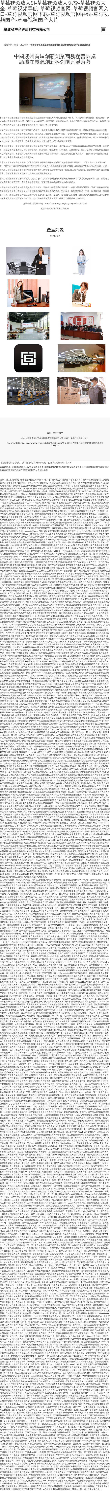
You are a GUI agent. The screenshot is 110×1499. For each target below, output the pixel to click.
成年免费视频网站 (101, 602)
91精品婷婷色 (35, 1174)
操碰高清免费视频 (65, 565)
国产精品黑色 (48, 1126)
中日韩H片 (90, 1327)
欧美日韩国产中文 (39, 1177)
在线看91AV (101, 1234)
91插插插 (19, 715)
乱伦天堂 (72, 777)
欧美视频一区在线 (44, 996)
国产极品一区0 (80, 902)
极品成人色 (60, 687)
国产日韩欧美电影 (57, 548)
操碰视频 (27, 579)
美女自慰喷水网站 (43, 1273)
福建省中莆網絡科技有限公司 (27, 29)
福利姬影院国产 (22, 1072)
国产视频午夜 (60, 1186)
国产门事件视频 (7, 1466)
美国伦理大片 (76, 480)
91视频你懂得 (21, 607)
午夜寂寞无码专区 (49, 1061)
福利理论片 (90, 942)
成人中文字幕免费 (8, 741)
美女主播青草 (89, 576)
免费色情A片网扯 (29, 984)
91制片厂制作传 (94, 1117)
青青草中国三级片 (39, 956)
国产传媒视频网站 (33, 718)
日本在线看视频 (95, 1205)
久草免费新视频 (11, 936)
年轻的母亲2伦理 (82, 1350)
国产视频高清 (90, 542)
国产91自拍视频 (91, 1251)
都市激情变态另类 (60, 689)
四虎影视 (6, 579)
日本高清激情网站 (14, 905)
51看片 (65, 1341)
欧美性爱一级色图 (70, 1191)
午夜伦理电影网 (83, 590)
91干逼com (87, 1336)
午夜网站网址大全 (18, 981)
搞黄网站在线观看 (88, 667)
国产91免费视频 (78, 1344)
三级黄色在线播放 (20, 1032)
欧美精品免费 (34, 1197)
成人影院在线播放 (80, 522)
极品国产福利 (32, 1010)
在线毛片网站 (76, 1265)
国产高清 (40, 1361)
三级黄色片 (38, 1041)
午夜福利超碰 (29, 1044)
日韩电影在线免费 (14, 1310)
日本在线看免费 (13, 1098)
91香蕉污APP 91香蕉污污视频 (75, 1316)
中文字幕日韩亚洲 (22, 1177)
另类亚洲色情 (23, 539)
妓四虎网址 (65, 1344)
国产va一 (55, 894)
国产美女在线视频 (25, 573)
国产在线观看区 (55, 1486)
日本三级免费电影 (25, 1273)
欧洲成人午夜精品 (75, 579)
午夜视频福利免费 (84, 803)
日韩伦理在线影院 (79, 1458)
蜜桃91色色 (80, 655)
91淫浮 (7, 1424)
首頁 (16, 45)
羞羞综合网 (22, 1095)
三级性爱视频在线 (58, 1169)
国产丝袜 (53, 942)
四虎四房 (96, 763)
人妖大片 (27, 772)
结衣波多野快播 (81, 1435)
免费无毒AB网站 (7, 1256)
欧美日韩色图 (60, 882)
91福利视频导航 (78, 559)
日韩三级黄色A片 (23, 593)
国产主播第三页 (17, 1166)
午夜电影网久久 (13, 536)
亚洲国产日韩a (99, 1341)
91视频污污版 (16, 1018)
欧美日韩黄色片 (103, 735)
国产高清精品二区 (65, 494)
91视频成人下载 (95, 661)
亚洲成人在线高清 (15, 1415)
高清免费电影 (83, 1143)
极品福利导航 (100, 780)
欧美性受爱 (65, 1449)
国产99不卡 (36, 672)
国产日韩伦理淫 (48, 817)
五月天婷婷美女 (46, 998)
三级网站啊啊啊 (51, 1115)
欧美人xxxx (69, 1364)
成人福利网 (63, 947)
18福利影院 (59, 553)
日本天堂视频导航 (56, 525)
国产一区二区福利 (90, 502)
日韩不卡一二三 (65, 1203)
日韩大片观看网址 (46, 587)
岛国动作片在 (33, 667)
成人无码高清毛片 (55, 644)
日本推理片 (23, 687)
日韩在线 (96, 531)
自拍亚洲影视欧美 (27, 919)
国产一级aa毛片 (13, 942)
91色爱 (100, 729)
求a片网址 (43, 585)
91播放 (20, 811)
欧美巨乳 (27, 1316)
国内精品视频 (69, 879)
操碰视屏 (49, 536)
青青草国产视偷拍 (80, 913)
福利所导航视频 (61, 684)
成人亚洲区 (70, 607)
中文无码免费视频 (76, 1310)
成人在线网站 (42, 1183)
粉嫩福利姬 (47, 1052)
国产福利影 (22, 1327)
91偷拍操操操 (64, 973)
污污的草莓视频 (55, 1259)
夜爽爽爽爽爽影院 (93, 1387)
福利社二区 (13, 1064)
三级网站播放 (103, 1463)
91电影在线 (91, 1353)
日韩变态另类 (87, 882)
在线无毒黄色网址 (90, 1001)
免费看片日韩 (70, 803)
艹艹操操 (23, 556)
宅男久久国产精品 (90, 718)
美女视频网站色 (84, 1047)
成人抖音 (87, 797)
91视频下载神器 (73, 1375)
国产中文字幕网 (34, 1143)
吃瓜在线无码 (98, 1330)
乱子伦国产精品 (70, 1373)
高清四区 (61, 939)
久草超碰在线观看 (101, 1064)
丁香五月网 (77, 619)
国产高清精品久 (80, 1296)
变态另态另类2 (6, 738)
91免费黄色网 (27, 1480)
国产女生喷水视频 (82, 1475)
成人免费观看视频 (43, 1237)
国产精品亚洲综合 (29, 1188)
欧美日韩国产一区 (34, 939)
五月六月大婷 (16, 1183)
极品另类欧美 (93, 1163)
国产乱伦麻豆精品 (29, 1322)
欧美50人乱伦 (45, 1208)
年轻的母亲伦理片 (71, 919)
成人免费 (71, 655)
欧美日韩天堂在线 (22, 1211)
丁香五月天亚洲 (79, 755)
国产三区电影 (23, 760)
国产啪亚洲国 (76, 724)
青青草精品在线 (49, 1324)
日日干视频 (70, 1398)
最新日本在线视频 (17, 806)
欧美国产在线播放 (73, 1055)
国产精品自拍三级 (85, 1262)
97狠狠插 (45, 726)
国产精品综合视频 (20, 1438)
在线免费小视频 (72, 667)
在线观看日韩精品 (102, 1024)
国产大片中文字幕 (98, 604)
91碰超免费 (5, 797)
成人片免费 (73, 684)
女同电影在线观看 (96, 814)
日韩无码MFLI (54, 1191)
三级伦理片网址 (24, 1276)
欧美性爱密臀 (88, 724)
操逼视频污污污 (56, 1001)
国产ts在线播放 (50, 1092)
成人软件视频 (14, 636)
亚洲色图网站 (17, 797)
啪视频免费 (82, 1398)
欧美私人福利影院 (56, 1398)
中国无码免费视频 (93, 990)
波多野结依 (34, 1469)
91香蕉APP (34, 480)
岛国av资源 (90, 630)
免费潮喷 (16, 565)
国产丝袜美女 (27, 536)
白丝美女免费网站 (38, 497)
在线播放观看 (88, 681)
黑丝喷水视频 (79, 1041)
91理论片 (59, 695)
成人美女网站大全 (35, 1117)
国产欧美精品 (14, 1078)
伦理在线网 (71, 1262)
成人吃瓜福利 (41, 565)
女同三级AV (23, 1052)
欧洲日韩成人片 (84, 1177)
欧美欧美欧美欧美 (27, 1154)
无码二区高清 (40, 922)
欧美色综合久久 (68, 1143)
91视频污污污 (78, 743)
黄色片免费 (22, 1367)
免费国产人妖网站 (92, 987)
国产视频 (41, 809)
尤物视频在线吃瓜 (43, 1200)
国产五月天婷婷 (75, 888)
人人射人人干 (21, 913)
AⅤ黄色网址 (61, 1126)
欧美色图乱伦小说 (33, 653)
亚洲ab (75, 582)
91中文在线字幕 (40, 1316)
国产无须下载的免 (92, 1483)
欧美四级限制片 (24, 1358)
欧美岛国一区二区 (61, 678)
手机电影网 (69, 1228)
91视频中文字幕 (78, 1449)
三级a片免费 (30, 1452)
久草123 (88, 746)
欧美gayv (34, 531)
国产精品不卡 (25, 1242)
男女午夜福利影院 (37, 763)
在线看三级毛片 (24, 979)
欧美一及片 (7, 772)
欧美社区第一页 (48, 743)
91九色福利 (28, 709)
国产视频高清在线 (22, 585)
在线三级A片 (27, 1134)
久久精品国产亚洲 (94, 1126)
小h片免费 (25, 559)
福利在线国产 (31, 1075)
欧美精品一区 (20, 1344)
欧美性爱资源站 (94, 1041)
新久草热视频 (56, 1322)
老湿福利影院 (47, 1047)
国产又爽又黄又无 (42, 602)
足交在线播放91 (87, 485)
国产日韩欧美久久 (85, 1024)
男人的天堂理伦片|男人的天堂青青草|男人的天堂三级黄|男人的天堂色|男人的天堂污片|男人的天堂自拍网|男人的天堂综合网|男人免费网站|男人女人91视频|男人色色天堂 (54, 857)
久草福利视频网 (7, 519)
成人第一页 (59, 1188)
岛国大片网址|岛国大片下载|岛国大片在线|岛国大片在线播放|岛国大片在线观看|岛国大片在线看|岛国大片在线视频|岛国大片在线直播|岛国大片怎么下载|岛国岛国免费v (54, 871)
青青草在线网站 (60, 1282)
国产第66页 (63, 658)
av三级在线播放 (70, 1256)
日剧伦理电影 (51, 1032)
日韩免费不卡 (44, 1381)
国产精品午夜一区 (62, 517)
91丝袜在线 (85, 738)
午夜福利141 (42, 1109)
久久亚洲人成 (29, 596)
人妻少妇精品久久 (52, 1463)
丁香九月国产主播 (27, 780)
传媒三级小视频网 (31, 905)
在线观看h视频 (27, 485)
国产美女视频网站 (80, 661)
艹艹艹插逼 (59, 638)
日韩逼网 (29, 522)
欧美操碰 (103, 760)
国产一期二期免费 (70, 1064)
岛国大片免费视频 (42, 502)
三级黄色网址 (102, 1486)
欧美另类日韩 (6, 998)
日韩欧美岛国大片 (69, 1027)
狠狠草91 (10, 1460)
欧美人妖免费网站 (61, 1220)
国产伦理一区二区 (64, 1296)
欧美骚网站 (66, 755)
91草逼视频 (58, 803)
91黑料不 (64, 769)
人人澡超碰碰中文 (39, 1375)
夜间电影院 (97, 1137)
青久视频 (4, 996)
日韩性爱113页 (80, 1103)
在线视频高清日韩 (70, 1401)
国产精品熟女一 (64, 539)
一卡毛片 (62, 1330)
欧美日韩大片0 (51, 936)
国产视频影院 (22, 1384)
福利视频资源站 (90, 483)
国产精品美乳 (90, 579)
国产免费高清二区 (77, 1200)
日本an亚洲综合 (36, 1265)
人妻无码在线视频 (81, 1424)
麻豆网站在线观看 (93, 647)
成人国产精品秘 (57, 1132)
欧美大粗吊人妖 (93, 755)
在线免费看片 (10, 718)
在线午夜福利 (27, 1098)
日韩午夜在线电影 (18, 1305)
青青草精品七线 (22, 1259)
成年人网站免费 (98, 709)
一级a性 (92, 1296)
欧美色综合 (38, 993)
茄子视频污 (100, 519)
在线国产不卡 (62, 962)
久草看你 (81, 993)
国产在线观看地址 (83, 1228)
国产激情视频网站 (75, 519)
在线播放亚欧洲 (64, 1443)
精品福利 (6, 735)
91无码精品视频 (89, 1375)
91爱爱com (21, 624)
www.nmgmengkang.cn (33, 443)
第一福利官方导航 (11, 925)
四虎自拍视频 (18, 1120)
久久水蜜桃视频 (47, 1299)
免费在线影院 (37, 741)
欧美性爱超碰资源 (75, 1248)
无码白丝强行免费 (64, 746)
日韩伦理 (37, 973)
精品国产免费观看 (41, 630)
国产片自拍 (83, 610)
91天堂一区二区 (18, 735)
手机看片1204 (31, 576)
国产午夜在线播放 (19, 1197)
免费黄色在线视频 (10, 769)
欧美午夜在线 (39, 964)
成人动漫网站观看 (45, 500)
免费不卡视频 (73, 1330)
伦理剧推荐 (88, 712)
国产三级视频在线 (31, 800)
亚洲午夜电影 (10, 1058)
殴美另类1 (99, 1044)
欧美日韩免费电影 (21, 1398)
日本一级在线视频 (11, 590)
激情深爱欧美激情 (16, 661)
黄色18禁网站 (8, 655)
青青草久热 (41, 930)
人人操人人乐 (58, 1262)
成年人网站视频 (23, 741)
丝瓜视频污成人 (69, 783)
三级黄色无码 (69, 1480)
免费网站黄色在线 (31, 647)
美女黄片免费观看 (25, 766)
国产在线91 (94, 610)
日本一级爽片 (92, 1217)
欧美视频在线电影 (95, 1449)
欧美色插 (68, 1486)
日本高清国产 (56, 1228)
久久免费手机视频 (46, 488)
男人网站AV (103, 998)
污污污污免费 (41, 701)
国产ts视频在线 (81, 1061)
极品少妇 (90, 1098)
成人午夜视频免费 (18, 803)
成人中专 (31, 1429)
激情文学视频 (40, 928)
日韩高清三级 (59, 1404)
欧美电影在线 (101, 681)
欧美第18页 (9, 1123)
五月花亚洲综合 (40, 613)
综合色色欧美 (52, 979)
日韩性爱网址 (104, 670)
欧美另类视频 (35, 1171)
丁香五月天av (47, 777)
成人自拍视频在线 (56, 1375)
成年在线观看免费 (43, 814)
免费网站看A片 (76, 947)
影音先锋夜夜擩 (51, 1353)
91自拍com (46, 1069)
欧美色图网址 (23, 1214)
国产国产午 (93, 1220)
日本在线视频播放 (83, 1305)
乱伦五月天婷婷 (24, 729)
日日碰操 (81, 1098)
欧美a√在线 (37, 1027)
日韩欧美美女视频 (90, 698)
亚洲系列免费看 (78, 950)
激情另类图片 (12, 570)
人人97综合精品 (15, 658)
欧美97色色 (15, 1387)
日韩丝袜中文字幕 (47, 1455)
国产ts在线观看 (64, 741)
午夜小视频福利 (76, 987)
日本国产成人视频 (16, 775)
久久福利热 (95, 1052)
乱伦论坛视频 (38, 1407)
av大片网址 (75, 1279)
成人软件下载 (89, 1211)
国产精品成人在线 (46, 590)
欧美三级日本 (64, 701)
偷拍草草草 (36, 726)
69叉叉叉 (4, 806)
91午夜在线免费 (63, 647)
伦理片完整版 (55, 610)
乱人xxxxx (39, 749)
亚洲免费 (31, 1361)
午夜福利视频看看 (66, 970)
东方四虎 (18, 998)
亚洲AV (102, 962)
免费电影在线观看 (64, 582)
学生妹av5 (102, 1324)
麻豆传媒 (39, 945)
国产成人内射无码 (8, 491)
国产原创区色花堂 (76, 514)
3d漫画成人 (36, 1186)
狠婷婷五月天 (56, 891)
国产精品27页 (50, 1443)
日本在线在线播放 (47, 1435)
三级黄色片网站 (66, 681)
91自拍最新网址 (94, 528)
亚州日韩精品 (9, 1137)
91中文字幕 (98, 1174)
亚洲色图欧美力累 (89, 1322)
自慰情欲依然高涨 (16, 896)
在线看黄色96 (82, 908)
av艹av (103, 1001)
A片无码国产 (92, 962)
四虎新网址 (55, 1341)
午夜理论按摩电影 (14, 1458)
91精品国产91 (71, 599)
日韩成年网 (46, 1415)
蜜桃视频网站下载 (62, 1140)
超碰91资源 (101, 630)
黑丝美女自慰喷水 (54, 1364)
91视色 (97, 599)
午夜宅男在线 (27, 636)
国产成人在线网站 (31, 545)
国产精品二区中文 (100, 1285)
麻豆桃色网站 (29, 811)
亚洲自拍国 (54, 1103)
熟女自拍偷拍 (87, 658)
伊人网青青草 (28, 602)
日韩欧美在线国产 (50, 556)
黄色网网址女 (95, 593)
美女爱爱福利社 (7, 1072)
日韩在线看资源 (97, 1390)
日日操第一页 (70, 570)
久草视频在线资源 (68, 1452)
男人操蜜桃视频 (103, 579)
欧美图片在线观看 (12, 485)
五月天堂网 (38, 820)
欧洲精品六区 (23, 1350)
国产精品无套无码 (82, 709)
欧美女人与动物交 (55, 497)
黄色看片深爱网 (15, 1341)
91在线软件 (43, 1466)
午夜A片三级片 (19, 641)
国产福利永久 (57, 485)
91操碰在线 (52, 494)
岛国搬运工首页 (68, 670)
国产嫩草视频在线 (101, 803)
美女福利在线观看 (65, 780)
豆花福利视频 (61, 698)
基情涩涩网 (96, 621)
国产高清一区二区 (37, 1409)
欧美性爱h (77, 1407)
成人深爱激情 (84, 1373)
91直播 (11, 602)
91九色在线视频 (16, 712)
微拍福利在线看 (61, 1392)
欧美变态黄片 (61, 1395)
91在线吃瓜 (47, 1392)
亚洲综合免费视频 (56, 1268)
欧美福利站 (26, 1254)
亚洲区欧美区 (14, 1030)
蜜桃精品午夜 (21, 1443)
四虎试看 (79, 545)
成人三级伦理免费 (53, 491)
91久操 (35, 590)
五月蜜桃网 (15, 1455)
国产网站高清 (48, 1083)
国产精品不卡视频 (31, 1061)
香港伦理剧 (32, 587)
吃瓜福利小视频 (63, 568)
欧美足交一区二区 (97, 522)
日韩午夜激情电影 (81, 1333)
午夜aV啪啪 (68, 916)
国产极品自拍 (75, 769)
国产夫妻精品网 (19, 1302)
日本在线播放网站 (73, 1001)
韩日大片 (56, 967)
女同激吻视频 (56, 573)
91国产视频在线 (12, 1322)
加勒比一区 (81, 1129)
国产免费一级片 (75, 483)
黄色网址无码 (83, 1480)
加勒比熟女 (63, 511)
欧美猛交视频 (23, 542)
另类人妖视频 (8, 698)
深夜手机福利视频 (77, 1395)
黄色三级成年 (21, 650)
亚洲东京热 (20, 525)
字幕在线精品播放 (87, 689)
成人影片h (82, 596)
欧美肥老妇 (13, 732)
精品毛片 (99, 695)
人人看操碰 (70, 590)
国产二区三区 (45, 480)
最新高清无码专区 (56, 922)
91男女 (87, 545)
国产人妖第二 (72, 596)
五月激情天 (80, 953)
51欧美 (57, 551)
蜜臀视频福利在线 (41, 1254)
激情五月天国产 (64, 576)
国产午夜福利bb (42, 1245)
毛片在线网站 (71, 1268)
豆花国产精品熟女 (18, 1157)
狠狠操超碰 (94, 973)
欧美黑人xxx (78, 1092)
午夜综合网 (82, 964)
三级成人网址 (73, 882)
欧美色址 (77, 1486)
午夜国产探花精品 (16, 1228)
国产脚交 (42, 1095)
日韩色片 (79, 1387)
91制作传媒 (80, 630)
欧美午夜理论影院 (51, 1350)
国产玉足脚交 (21, 1409)
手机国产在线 (39, 1276)
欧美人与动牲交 (23, 879)
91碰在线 (73, 511)
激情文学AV (80, 970)
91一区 (30, 752)
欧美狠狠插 (39, 664)
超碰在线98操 (26, 894)
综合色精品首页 (68, 1361)
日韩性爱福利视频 (68, 1290)
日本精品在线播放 (16, 755)
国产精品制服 (85, 1089)
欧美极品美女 (48, 1279)
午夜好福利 (84, 1390)
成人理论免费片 (13, 1188)
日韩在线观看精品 (87, 664)
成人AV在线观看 (38, 797)
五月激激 (89, 1412)
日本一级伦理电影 (79, 1429)
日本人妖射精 (73, 641)
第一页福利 (105, 1395)
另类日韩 (48, 1472)
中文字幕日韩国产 (100, 1356)
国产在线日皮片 (64, 789)
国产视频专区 (50, 976)
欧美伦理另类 (58, 811)
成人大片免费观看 (9, 1115)
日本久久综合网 (15, 1316)
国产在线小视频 (69, 706)
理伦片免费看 (64, 1429)
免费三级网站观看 (79, 956)
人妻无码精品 (6, 505)
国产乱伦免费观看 (22, 726)
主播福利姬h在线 (68, 621)
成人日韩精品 (53, 766)
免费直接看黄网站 (17, 1004)
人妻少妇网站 (94, 1157)
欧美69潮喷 (13, 534)
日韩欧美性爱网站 (22, 1472)
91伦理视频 (81, 1157)
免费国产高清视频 (47, 783)
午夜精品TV (93, 902)
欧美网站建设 (93, 1203)
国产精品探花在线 (58, 933)
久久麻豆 (31, 1248)
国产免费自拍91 (78, 1163)
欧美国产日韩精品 (18, 1038)
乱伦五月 (42, 738)
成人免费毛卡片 (19, 1203)
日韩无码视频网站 (44, 689)
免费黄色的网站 (44, 1044)
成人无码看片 (37, 655)
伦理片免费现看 (76, 1086)
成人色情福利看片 (9, 959)
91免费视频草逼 (36, 1032)
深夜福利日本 (96, 1316)
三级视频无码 (89, 996)
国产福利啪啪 (61, 579)
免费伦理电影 (54, 633)
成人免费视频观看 (33, 1390)
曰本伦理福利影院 (35, 1203)
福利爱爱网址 (54, 670)
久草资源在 (28, 684)
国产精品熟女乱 (77, 1477)
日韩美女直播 (20, 633)
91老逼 (46, 894)
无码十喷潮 (85, 1293)
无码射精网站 (6, 582)
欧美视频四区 (37, 1401)
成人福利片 (91, 993)
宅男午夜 (33, 1441)
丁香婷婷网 (100, 891)
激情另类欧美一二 (54, 715)
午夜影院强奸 (55, 1064)
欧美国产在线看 (55, 1480)
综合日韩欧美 (20, 528)
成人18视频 (36, 758)
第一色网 (65, 1378)
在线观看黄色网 (75, 797)
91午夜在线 (36, 792)
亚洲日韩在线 (76, 981)
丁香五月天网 (48, 1390)
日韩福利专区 (66, 766)
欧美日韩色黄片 (97, 534)
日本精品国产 (100, 1302)
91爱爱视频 (103, 559)
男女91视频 (74, 689)
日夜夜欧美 (85, 604)
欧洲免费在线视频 (88, 1095)
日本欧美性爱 (98, 1115)
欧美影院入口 (29, 996)
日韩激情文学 (38, 1205)
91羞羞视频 (72, 587)
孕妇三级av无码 (80, 715)
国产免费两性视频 (14, 1061)
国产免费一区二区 (8, 1052)
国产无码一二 (37, 658)
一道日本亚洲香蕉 (59, 502)
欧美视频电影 (10, 811)
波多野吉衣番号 (48, 1089)
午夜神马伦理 (78, 789)
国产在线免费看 (94, 896)
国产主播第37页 (103, 752)
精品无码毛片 (65, 1251)
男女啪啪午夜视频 (47, 582)
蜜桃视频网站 (23, 670)
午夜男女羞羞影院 (97, 1268)
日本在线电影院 (101, 1214)
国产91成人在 (68, 1157)
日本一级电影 (101, 664)
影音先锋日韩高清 (33, 1126)
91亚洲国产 (46, 1038)
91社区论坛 (17, 647)
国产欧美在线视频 (82, 494)
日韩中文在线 (6, 551)
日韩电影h (101, 1367)
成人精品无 (39, 752)
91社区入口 (11, 1129)
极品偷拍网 (51, 1409)
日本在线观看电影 (75, 1194)
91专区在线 (38, 636)
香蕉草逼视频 (18, 1390)
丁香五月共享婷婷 (96, 1415)
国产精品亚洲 (8, 650)
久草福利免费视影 (25, 820)
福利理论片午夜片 (29, 1347)
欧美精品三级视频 (68, 885)
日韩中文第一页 (47, 1446)
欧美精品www (95, 1061)
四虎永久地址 (102, 1276)
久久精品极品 (100, 882)
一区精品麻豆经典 (69, 551)
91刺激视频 (44, 794)
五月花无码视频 (81, 675)
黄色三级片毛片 (35, 607)
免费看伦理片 (98, 930)
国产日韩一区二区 (96, 562)
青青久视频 (98, 658)
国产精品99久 (73, 1302)
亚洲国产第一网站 (22, 672)
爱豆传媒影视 (73, 1186)
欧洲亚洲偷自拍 (57, 1055)
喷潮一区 (41, 675)
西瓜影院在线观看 (37, 542)
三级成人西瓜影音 (91, 1152)
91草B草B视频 (49, 539)
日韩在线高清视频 (14, 1313)
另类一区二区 (84, 1452)
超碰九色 (14, 1290)
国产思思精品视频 (97, 1225)
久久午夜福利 (91, 1106)
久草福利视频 (43, 888)
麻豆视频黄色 (33, 1004)
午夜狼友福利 (97, 1290)
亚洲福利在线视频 (90, 925)
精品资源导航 (61, 1319)
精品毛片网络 (96, 1242)
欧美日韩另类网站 (29, 1169)
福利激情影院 (50, 1438)
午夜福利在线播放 (12, 1134)
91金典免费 (52, 701)
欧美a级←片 (51, 1276)
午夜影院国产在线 (80, 741)
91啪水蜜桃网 (88, 786)
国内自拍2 (90, 1234)
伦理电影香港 (60, 655)
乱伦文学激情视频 (40, 1055)
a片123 (59, 704)
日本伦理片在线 (31, 712)
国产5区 (27, 1205)
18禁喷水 (83, 1268)
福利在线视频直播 (17, 502)
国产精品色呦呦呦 (8, 1279)
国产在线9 (52, 565)
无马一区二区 (95, 1103)
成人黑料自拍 (72, 687)
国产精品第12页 (102, 692)
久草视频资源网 (15, 1140)
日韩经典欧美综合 (18, 1339)
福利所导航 (11, 777)
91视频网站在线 (59, 528)
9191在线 (60, 1089)
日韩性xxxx (102, 1069)
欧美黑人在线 (42, 933)
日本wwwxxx (62, 1412)
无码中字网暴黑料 (39, 1259)
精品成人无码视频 (20, 763)
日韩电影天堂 (46, 1220)
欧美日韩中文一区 (16, 576)
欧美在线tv (24, 732)
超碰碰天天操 (33, 519)
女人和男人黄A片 (50, 1290)
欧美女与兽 (99, 1186)
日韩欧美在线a (39, 1106)
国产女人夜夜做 (55, 706)
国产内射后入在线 (38, 760)
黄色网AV (43, 942)
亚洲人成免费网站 (75, 488)
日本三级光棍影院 (72, 525)
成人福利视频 (36, 1115)
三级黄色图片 (59, 749)
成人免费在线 (27, 630)
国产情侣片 (9, 800)
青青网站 (46, 1123)
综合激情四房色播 (44, 882)
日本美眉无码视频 (95, 953)
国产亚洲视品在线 (85, 783)
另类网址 (25, 1307)
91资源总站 (63, 981)
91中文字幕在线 (34, 568)
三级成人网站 (60, 1472)
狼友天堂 (90, 1032)
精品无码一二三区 (31, 1069)
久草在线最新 (12, 704)
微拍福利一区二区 (53, 908)
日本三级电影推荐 (65, 1197)
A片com (53, 780)
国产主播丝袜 (15, 996)
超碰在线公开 (90, 743)
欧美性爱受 (74, 1341)
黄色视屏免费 (71, 1390)
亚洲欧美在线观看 (27, 570)
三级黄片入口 (52, 885)
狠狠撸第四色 (74, 814)
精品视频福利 (39, 979)
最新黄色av (73, 775)
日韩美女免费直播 (65, 752)
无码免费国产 (89, 1132)
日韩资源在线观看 (33, 1336)
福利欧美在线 (98, 746)
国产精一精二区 (83, 621)
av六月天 (71, 1313)
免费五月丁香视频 (22, 681)
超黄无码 (48, 749)
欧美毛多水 (70, 1106)
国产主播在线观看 (75, 1169)
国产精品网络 (23, 786)
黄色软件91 (81, 624)
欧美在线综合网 (19, 1271)
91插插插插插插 (93, 1310)
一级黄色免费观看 (84, 1035)
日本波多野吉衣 (72, 664)
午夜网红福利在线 (49, 905)
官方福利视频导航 (43, 1404)
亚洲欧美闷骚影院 (29, 942)
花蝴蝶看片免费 (23, 497)
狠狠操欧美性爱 (86, 638)
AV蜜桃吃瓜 (102, 743)
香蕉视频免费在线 (53, 1234)
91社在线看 (90, 735)
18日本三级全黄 (60, 777)
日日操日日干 (75, 1370)
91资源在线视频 (9, 670)
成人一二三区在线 (68, 1177)
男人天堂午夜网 (58, 1134)
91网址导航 (20, 882)
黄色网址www (95, 1460)
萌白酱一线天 (10, 729)
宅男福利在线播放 (49, 724)
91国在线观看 (59, 624)
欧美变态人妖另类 (58, 1248)
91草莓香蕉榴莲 (71, 1044)
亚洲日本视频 (22, 604)
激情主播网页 (97, 1166)
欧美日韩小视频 (36, 769)
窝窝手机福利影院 (35, 1344)
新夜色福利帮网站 (79, 1460)
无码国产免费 (36, 1307)
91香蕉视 (4, 502)
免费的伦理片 (60, 1047)
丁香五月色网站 (101, 485)
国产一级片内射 (34, 505)
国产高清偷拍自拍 (65, 1435)
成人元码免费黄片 (67, 1205)
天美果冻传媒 (32, 641)
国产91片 (63, 925)
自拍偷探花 (65, 956)
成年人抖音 (46, 1180)
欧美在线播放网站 (60, 1208)
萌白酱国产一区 (92, 511)
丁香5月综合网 (8, 624)
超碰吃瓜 (12, 627)
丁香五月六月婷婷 (58, 1245)
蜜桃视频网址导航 (33, 1166)
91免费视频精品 (47, 800)
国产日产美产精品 (78, 653)
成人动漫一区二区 (46, 1194)
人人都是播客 (43, 1132)
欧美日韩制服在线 (84, 1288)
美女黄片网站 (75, 925)
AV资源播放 (13, 894)
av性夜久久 (99, 1319)
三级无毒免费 (65, 738)
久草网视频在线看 (27, 610)
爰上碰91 (95, 797)
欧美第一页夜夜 (60, 500)
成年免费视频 (62, 817)
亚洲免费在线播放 (91, 1055)
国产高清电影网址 (79, 973)
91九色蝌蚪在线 (33, 1282)
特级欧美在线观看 (18, 553)
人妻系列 (101, 565)
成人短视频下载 (32, 1180)
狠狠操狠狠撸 (20, 1429)
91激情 (73, 809)
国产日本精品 (53, 1452)
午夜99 (85, 726)
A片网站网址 (79, 752)
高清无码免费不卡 (35, 1305)
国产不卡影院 (18, 1083)
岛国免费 (27, 658)
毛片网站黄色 (16, 817)
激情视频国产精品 (41, 534)
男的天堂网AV (76, 616)
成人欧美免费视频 (54, 964)
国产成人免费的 (16, 1194)
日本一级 (21, 718)
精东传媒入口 (39, 522)
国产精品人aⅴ (103, 1426)
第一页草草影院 (96, 732)
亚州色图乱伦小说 (43, 596)
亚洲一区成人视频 (37, 616)
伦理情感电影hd (91, 947)
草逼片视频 (99, 1412)
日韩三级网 (98, 1035)
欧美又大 (37, 573)
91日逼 (68, 786)
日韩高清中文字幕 (20, 1489)
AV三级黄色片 (45, 1310)
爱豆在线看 (100, 633)
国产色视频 (68, 715)
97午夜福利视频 (93, 556)
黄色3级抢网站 (6, 488)
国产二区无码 (100, 786)
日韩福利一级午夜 (34, 1024)
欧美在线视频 (39, 619)
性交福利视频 (31, 1333)
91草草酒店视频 (47, 519)
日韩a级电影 (30, 735)
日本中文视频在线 (75, 712)
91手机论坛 (46, 786)
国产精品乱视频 (29, 1222)
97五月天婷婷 (89, 636)
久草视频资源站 (46, 545)
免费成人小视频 (17, 1010)
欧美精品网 (10, 1146)
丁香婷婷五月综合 (24, 613)
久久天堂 (11, 1384)
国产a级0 (38, 485)
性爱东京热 (87, 619)
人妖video (21, 888)
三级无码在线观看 (83, 1115)
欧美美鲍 (31, 888)
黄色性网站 (15, 1055)
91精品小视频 (10, 820)
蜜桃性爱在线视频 (58, 888)
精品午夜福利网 (85, 749)
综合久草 (23, 1171)
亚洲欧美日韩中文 (29, 1319)
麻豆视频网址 (35, 1225)
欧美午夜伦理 (82, 879)
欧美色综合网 (96, 494)
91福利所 (87, 930)
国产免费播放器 (99, 945)
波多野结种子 (33, 1047)
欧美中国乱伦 (20, 1143)
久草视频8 (35, 638)
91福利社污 (87, 1319)
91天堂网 (43, 1378)
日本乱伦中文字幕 (32, 1217)
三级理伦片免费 (46, 1075)
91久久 (43, 1004)
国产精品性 (57, 480)
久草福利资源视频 (8, 891)
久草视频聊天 (55, 1373)
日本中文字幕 (97, 1007)
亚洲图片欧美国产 (81, 911)
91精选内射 (6, 1398)
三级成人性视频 (97, 1027)
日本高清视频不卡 (55, 1095)
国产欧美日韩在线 (74, 636)
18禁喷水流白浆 (82, 1364)
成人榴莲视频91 (40, 1066)
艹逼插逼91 (53, 1160)
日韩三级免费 (21, 1469)
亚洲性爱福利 (64, 942)
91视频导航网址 (85, 984)
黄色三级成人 (62, 1265)
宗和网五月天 (33, 621)
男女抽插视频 (16, 1086)
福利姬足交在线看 (53, 675)
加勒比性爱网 (68, 508)
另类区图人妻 (64, 1438)
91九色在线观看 (98, 738)
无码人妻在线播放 (43, 1387)
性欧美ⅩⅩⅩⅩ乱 (21, 508)
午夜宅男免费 (10, 539)
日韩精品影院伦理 (87, 1463)
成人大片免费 (17, 1035)
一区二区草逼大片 (91, 1083)
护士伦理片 (57, 1044)
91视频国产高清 (63, 1446)
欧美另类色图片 (95, 1489)
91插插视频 (84, 1027)
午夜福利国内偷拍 (78, 1392)
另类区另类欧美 (17, 653)
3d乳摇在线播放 (65, 1409)
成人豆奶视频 (23, 1007)
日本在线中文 (78, 1307)
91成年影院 (43, 1322)
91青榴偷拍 (26, 1021)
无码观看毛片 (101, 888)
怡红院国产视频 (38, 1364)
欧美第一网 (59, 998)
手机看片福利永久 (78, 1220)
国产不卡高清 (56, 630)
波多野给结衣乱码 (89, 1183)
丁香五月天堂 (33, 483)
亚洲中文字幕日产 (29, 1030)
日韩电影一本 (37, 1370)
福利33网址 (88, 1214)
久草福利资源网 (57, 602)
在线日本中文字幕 (8, 979)
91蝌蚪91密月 (25, 1064)
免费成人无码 (21, 1123)
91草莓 (59, 783)
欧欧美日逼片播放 (73, 930)
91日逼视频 (94, 726)
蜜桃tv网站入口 (51, 658)
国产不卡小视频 (46, 650)
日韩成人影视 (95, 536)
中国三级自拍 (96, 1435)
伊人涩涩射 (31, 624)
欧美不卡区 (24, 1324)
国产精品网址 (14, 967)
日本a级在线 (51, 797)
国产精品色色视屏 (38, 559)
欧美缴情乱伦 (93, 1421)
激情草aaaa (45, 1239)
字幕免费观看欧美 (64, 1333)
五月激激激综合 (98, 1293)
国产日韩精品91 (44, 528)
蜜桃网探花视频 (44, 1154)
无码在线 (63, 1293)
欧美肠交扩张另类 (8, 619)
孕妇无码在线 (35, 786)
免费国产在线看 (103, 689)
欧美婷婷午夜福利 (13, 933)
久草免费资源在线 (87, 1254)
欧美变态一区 (46, 483)
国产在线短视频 (83, 777)
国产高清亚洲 (25, 993)
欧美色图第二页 (7, 1409)
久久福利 (49, 684)
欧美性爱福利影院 (52, 1305)
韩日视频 (12, 644)
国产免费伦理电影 (25, 1237)
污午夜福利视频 (21, 1475)
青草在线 (33, 1095)
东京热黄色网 (73, 1271)
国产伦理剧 (69, 709)
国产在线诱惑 (29, 749)
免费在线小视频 (48, 568)
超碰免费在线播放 (88, 1100)
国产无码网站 (53, 738)
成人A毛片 (76, 1347)
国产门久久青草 (68, 1024)
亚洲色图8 (102, 1347)
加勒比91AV (7, 809)
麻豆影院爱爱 (71, 922)
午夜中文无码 (62, 1455)
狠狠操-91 (43, 661)
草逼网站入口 (25, 902)
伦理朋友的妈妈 (82, 670)
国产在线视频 (42, 670)
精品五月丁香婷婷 (67, 1129)
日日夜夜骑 (26, 1055)
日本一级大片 (6, 480)
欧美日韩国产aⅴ (22, 1103)
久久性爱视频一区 (60, 1381)
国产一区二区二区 (12, 500)
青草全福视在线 (92, 587)
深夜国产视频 (33, 794)
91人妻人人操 (32, 1446)
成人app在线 (69, 545)
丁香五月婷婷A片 (39, 1268)
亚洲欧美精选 (41, 1098)
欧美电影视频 (91, 1169)
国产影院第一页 (54, 613)
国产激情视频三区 (33, 724)
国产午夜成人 (53, 559)
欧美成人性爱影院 (8, 1273)
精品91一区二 (91, 1092)
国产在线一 (63, 542)
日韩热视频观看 (96, 1140)
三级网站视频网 (40, 766)
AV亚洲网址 (104, 610)
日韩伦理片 (91, 729)
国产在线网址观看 (93, 672)
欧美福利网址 (12, 1486)
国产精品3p (52, 729)
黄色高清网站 (82, 1052)
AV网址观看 (86, 1030)
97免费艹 (10, 667)
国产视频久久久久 (37, 1112)
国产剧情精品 (39, 491)
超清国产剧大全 (19, 568)
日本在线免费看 (48, 1018)
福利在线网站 (39, 1013)
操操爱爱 (21, 1146)
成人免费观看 (87, 1120)
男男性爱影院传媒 (37, 947)
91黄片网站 (75, 1339)
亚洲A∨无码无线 (78, 1299)
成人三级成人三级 (43, 570)
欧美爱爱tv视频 (7, 681)
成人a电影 (23, 1290)
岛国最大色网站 (88, 769)
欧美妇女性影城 (90, 1231)
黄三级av (101, 1392)
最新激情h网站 (62, 718)
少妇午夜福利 (88, 1486)
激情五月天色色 (15, 548)
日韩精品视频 (99, 1228)
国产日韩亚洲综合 (40, 755)
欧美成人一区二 (7, 913)
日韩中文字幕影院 (38, 1398)
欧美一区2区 (46, 1313)
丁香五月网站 (35, 687)
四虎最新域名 (45, 1483)
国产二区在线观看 (91, 480)
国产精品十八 (29, 950)
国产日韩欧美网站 (86, 687)
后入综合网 (71, 1098)
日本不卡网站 (48, 902)
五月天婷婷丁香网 (16, 928)
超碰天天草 (36, 911)
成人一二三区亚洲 (95, 1208)
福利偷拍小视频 (9, 483)
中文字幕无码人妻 (78, 517)
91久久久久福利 (53, 1475)
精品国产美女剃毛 (50, 511)
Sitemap (55, 445)
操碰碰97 (35, 1211)
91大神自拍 (89, 488)
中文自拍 (56, 1143)
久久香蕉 (52, 1072)
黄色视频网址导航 (45, 624)
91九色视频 (43, 525)
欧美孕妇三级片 (35, 1149)
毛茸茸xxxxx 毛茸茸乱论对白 (18, 1407)
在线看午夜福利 (49, 1477)
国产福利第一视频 (27, 959)
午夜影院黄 (63, 1370)
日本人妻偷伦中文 (77, 1081)
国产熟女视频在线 (98, 641)
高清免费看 (76, 1075)
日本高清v (86, 794)
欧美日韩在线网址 (8, 1237)
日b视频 (42, 621)
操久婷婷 (11, 607)
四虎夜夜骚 (76, 1214)
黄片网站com (22, 1239)
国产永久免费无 (13, 1319)
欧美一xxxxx (24, 531)
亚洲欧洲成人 (86, 531)
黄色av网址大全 (7, 545)
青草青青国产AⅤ (17, 939)
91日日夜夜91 (20, 519)
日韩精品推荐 (25, 704)
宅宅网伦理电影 (17, 1180)
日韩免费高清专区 (16, 1432)
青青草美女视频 (82, 1197)
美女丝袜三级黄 (60, 987)
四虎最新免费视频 (54, 1112)
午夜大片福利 (99, 1047)
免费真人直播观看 (92, 1404)
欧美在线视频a (90, 1324)
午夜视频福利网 (30, 1458)
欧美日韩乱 (104, 675)
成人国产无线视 (40, 709)
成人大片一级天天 (16, 743)
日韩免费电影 (60, 587)
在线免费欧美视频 (74, 505)
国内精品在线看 (60, 1310)
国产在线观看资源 (85, 551)
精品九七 (21, 1248)
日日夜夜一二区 (62, 1299)
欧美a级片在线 (31, 1220)
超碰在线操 (78, 1072)
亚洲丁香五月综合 (37, 1421)
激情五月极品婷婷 (24, 491)
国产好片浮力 (25, 590)
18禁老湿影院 (83, 885)
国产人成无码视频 (60, 514)
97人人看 (19, 800)
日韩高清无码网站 (33, 1083)
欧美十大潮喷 (48, 1217)
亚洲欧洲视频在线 (60, 1154)
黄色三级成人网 (72, 1095)
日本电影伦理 (33, 692)
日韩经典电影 (68, 1123)
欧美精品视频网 (52, 1222)
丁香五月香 (44, 1228)
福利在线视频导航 (50, 792)
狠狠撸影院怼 (54, 1378)
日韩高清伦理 (10, 1245)
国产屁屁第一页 (7, 678)
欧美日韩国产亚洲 (97, 1078)
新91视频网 (64, 556)
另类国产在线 (75, 658)
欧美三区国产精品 (88, 1112)
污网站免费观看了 (22, 911)
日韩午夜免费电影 (60, 1081)
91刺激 (30, 1271)
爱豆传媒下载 (12, 780)
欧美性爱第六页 (66, 1137)
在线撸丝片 (68, 585)
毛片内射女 (41, 715)
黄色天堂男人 (90, 548)
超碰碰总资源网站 (33, 1296)
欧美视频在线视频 (50, 1449)
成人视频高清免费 (18, 695)
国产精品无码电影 (71, 497)
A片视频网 (90, 655)
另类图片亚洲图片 (42, 1271)
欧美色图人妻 (60, 505)
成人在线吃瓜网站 (78, 701)
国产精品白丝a (51, 1251)
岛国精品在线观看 (8, 1367)
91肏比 (14, 760)
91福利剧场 (94, 570)
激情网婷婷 (18, 772)
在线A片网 (16, 1418)
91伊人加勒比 (27, 664)
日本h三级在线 (50, 1149)
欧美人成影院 (28, 1404)
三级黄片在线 (73, 1418)
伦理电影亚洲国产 (40, 593)
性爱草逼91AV (33, 678)
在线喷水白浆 (92, 1477)
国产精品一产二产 (47, 1333)
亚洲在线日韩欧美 (64, 1007)
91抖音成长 (59, 1211)
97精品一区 (84, 922)
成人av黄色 (103, 993)
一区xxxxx (29, 502)
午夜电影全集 (80, 565)
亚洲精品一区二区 (16, 1152)
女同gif (15, 930)
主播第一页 (66, 619)
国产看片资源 (47, 562)
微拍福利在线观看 (20, 480)
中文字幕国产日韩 (78, 1208)
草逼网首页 (32, 528)
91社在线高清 (99, 568)
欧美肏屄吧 (15, 1381)
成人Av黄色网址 (49, 1358)
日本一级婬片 (32, 488)
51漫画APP (87, 678)
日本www (38, 894)
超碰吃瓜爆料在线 (20, 1112)
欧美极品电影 (29, 548)
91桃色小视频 (64, 809)
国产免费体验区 (88, 1271)
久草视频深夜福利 (49, 721)
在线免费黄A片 (91, 514)
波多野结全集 (70, 964)
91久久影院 (71, 536)
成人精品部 (20, 1024)
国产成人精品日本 (101, 712)
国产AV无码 (91, 565)
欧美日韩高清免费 (16, 724)
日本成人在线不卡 (18, 1117)
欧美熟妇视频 (68, 908)
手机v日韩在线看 (54, 916)
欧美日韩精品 (80, 1066)
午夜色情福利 (84, 1222)
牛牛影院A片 (30, 689)
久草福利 (102, 514)
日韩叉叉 (52, 1429)
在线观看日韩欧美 (79, 1469)
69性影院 (70, 528)
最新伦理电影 (72, 1089)
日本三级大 (77, 1432)
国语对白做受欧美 (18, 1089)
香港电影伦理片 (11, 616)
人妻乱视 (18, 545)
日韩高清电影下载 (18, 1361)
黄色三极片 (62, 1426)
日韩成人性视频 (78, 936)
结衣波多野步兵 (24, 1066)
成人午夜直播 (25, 973)
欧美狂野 (72, 1047)
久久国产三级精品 (11, 1307)
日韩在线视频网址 (49, 970)
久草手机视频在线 (72, 1322)
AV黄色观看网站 (34, 556)
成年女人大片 (14, 984)
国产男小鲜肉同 (97, 545)
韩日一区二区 (60, 519)
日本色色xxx (32, 1339)
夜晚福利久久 (70, 891)
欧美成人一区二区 (16, 1208)
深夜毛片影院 (21, 1149)
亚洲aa (81, 1234)
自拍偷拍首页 (35, 1279)
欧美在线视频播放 (63, 743)
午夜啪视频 (76, 786)
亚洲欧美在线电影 (95, 899)
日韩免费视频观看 (93, 1248)
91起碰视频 (101, 976)
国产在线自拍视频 (62, 1075)
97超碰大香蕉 (94, 497)
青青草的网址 (43, 1341)
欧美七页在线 (71, 1004)
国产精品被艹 (95, 964)
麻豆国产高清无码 (30, 1299)
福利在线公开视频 (70, 1013)
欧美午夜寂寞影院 (61, 627)
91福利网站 (25, 1356)
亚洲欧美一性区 (67, 979)
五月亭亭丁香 (6, 908)
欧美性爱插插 (84, 534)
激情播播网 (88, 928)
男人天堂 (51, 704)
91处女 (18, 602)
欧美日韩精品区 (53, 1013)
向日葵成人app (71, 1254)
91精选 (22, 953)
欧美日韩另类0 (74, 562)
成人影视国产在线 (45, 604)
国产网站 (81, 587)
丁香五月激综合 (13, 1222)
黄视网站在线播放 (70, 610)
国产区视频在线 (63, 1347)
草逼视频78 (98, 619)
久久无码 (12, 786)
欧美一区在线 (17, 579)
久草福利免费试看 (71, 758)
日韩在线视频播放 (18, 962)
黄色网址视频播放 (61, 653)
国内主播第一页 (97, 644)
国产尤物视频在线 (84, 772)
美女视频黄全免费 (94, 650)
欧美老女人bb (57, 570)
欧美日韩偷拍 (77, 1438)
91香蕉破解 (92, 1409)
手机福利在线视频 (8, 1214)
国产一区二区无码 (31, 1140)
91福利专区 (47, 1302)
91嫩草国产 (19, 783)
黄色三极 (91, 976)
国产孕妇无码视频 (37, 789)
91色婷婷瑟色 (94, 596)
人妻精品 (23, 936)
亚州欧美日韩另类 (22, 956)
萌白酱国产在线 (85, 1004)
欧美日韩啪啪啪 (39, 1256)
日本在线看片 (82, 1123)
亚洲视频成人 (66, 1103)
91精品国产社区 (97, 721)
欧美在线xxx (77, 1149)
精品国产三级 (21, 1265)
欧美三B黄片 (100, 984)
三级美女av (103, 1160)
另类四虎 (10, 525)
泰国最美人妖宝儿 (12, 1378)
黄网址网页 (11, 1095)
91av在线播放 (68, 630)
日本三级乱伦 (92, 1395)
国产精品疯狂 (34, 1123)
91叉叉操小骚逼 (24, 758)
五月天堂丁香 (96, 775)
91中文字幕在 (64, 1032)
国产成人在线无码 (52, 769)
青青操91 (38, 806)
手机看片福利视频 (47, 1458)
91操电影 (23, 752)
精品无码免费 (33, 1460)
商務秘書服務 (50, 443)
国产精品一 (65, 894)
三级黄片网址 (52, 1407)
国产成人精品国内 (23, 964)
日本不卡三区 (77, 1069)
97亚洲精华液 (98, 491)
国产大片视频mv (36, 936)
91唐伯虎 (95, 911)
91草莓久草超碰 (56, 534)
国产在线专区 (79, 1421)
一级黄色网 (36, 599)
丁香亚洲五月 (79, 1117)
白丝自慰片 (77, 1251)
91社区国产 (22, 483)
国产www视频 (55, 735)
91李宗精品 (19, 738)
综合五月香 (58, 545)
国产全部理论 (102, 996)
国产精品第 (43, 1169)
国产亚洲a (100, 959)
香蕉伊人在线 (92, 1455)
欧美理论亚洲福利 (85, 891)
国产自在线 (101, 655)
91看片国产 (65, 1225)
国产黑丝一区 (75, 1083)
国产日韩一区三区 (27, 930)
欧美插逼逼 (12, 902)
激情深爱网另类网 (90, 1339)
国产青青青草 (47, 803)
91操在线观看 (94, 741)
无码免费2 (36, 902)
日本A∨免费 (32, 1395)
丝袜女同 (93, 670)
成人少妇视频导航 (87, 582)
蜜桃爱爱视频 (88, 500)
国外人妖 (21, 1477)
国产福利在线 (60, 536)
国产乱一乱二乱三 (17, 1446)
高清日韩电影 (70, 772)
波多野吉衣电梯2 (82, 945)
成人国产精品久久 (58, 1030)
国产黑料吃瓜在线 (88, 1418)
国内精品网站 (75, 1367)
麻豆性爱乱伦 (73, 939)
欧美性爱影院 (58, 1285)
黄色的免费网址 (56, 984)
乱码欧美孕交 (67, 613)
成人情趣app (96, 1109)
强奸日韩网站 (27, 1200)
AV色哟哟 (58, 650)
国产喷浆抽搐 (75, 718)
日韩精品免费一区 (50, 896)
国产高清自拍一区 (80, 732)
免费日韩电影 (83, 536)
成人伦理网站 (78, 1353)
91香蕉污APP (66, 732)
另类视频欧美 (69, 704)
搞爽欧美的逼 (103, 1112)
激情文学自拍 (83, 1188)
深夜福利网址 (59, 604)
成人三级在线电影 (31, 1018)
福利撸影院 (51, 576)
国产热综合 (13, 610)
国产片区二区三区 (9, 1027)
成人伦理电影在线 (60, 1239)
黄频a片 (105, 1441)
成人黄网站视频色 (33, 1035)
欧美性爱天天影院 (37, 1100)
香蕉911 (12, 497)
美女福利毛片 (18, 1392)
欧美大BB (50, 579)
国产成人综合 (89, 1367)
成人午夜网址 (68, 675)
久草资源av (101, 1327)
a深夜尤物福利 (56, 1183)
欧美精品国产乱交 (63, 1217)
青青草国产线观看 (20, 1231)
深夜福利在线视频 (78, 1358)
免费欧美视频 (46, 678)
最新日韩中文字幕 (20, 885)
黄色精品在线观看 (58, 1120)
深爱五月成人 (48, 1296)
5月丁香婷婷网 (51, 1129)
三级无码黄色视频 (22, 1401)
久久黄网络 (46, 1081)
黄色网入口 (96, 1452)
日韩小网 (16, 1200)
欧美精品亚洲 (56, 919)
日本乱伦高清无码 (18, 794)
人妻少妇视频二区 (39, 644)
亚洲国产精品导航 (99, 508)
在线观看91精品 (84, 811)
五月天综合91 (31, 1432)
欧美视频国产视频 (32, 1415)
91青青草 (5, 1356)
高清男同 (37, 817)
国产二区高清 (43, 735)
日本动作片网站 (36, 908)
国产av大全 (22, 1279)
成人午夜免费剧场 (22, 916)
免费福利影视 (82, 1313)
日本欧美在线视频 (20, 947)
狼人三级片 (28, 817)
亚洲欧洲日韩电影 (81, 1166)
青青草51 (76, 738)
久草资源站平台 (23, 1256)
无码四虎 (46, 573)
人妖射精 (27, 517)
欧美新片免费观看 (42, 1285)
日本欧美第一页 (50, 741)
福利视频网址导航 (71, 1109)
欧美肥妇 (56, 1180)
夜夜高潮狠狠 (33, 1330)
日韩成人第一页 (42, 548)
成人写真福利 (86, 627)
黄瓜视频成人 (81, 633)
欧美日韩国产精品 (66, 953)
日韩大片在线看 (15, 596)
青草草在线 (30, 1132)
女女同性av (47, 1282)
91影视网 (47, 508)
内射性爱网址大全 (33, 743)
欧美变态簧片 (96, 922)
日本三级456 (87, 1302)
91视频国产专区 (21, 1100)
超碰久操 (48, 1163)
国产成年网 (49, 1041)
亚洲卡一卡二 (93, 704)
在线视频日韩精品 (41, 1293)
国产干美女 (71, 1188)
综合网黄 (78, 681)
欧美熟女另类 (31, 1228)
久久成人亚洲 (60, 712)
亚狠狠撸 (48, 1021)
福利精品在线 (42, 919)
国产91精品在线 (51, 913)
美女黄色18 (56, 692)
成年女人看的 (46, 1214)
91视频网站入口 (86, 1191)
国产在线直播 (81, 704)
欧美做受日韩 (51, 542)
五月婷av (33, 1191)
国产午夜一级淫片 (45, 950)
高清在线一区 (83, 1290)
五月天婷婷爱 (33, 650)
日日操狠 (99, 1032)
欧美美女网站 (89, 1426)
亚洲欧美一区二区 (33, 896)
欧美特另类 (98, 1305)
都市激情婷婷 (58, 599)
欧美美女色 (80, 1237)
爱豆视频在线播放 (64, 1018)
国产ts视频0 (65, 1353)
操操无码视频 (12, 706)
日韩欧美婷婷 (93, 1344)
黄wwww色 (50, 522)
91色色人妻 (47, 599)
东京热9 (88, 1021)
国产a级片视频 (18, 1092)
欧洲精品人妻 (58, 1273)
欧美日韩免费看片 (87, 959)
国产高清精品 (27, 967)
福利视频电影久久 (27, 701)
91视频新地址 (58, 786)
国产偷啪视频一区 (50, 1225)
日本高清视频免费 (49, 1330)
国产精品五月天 (72, 638)
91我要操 (53, 661)
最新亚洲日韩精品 (24, 619)
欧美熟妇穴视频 (22, 698)
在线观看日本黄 (7, 672)
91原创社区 (49, 655)
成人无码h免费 (93, 936)
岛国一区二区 (21, 667)
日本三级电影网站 (22, 1288)
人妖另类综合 (103, 916)
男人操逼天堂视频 (35, 976)
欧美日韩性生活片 (56, 709)
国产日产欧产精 (91, 1149)
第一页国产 (43, 1001)
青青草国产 (93, 675)
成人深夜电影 (35, 511)
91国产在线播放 (40, 706)
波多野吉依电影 (13, 559)
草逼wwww (57, 758)
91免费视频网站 (97, 908)
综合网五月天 (77, 576)
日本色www (88, 888)
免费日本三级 (65, 1407)
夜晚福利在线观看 (96, 1180)
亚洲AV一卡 (59, 667)
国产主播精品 (52, 1205)
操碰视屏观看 (77, 1021)
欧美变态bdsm (14, 1404)
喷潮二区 (35, 1049)
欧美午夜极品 (8, 508)
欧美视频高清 (75, 1319)
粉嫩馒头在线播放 (49, 1146)
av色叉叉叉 (48, 1489)
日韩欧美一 (43, 984)
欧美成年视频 (97, 811)
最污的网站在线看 (62, 1163)
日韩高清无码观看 (87, 1058)
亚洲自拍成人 (6, 1364)
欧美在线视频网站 (52, 1231)
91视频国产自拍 (9, 573)
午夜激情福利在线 (29, 1381)
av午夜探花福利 (87, 695)
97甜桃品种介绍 (7, 715)
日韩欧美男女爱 (49, 1197)
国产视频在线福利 (76, 990)
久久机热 (70, 548)
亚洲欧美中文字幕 (27, 1486)
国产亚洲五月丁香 (56, 930)
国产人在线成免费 (11, 514)
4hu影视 (95, 885)
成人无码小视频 (68, 967)
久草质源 (76, 905)
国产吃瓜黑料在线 (68, 896)
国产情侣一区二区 (87, 1013)
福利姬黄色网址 (55, 593)
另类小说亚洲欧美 (34, 1092)
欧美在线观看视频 (14, 950)
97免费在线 (53, 925)
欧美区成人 (63, 1358)
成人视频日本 (89, 519)
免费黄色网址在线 (53, 619)
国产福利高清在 (63, 1469)
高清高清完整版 (30, 998)
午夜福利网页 (101, 1381)
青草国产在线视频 (83, 508)
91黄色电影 (24, 616)
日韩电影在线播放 (98, 967)
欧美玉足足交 (48, 962)
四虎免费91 (92, 539)
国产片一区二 (59, 1483)
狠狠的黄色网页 (61, 996)
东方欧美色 (67, 1475)
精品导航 (33, 1001)
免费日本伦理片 (36, 1231)
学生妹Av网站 (61, 488)
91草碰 (76, 585)
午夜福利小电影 (98, 1401)
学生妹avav (85, 641)
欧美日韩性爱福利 (72, 695)
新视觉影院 (17, 1293)
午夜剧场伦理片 (51, 1137)
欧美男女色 (41, 1160)
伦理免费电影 (102, 1438)
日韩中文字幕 (10, 888)
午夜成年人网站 (32, 783)
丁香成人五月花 (82, 593)
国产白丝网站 (78, 942)
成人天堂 (77, 1231)
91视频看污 (86, 1330)
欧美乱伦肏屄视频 (91, 1466)
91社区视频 (69, 1237)
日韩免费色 (48, 1307)
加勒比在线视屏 (36, 732)
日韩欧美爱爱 (58, 607)
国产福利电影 (52, 616)
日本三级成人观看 (86, 692)
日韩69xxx (18, 1217)
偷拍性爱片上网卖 (12, 1262)
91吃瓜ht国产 (67, 1350)
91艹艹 (40, 553)
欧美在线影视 (90, 1160)
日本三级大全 (39, 684)
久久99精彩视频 (95, 1378)
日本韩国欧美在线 (20, 1191)
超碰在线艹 (79, 613)
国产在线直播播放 (61, 1339)
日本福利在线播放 (35, 1157)
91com (79, 706)
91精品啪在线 (92, 1237)
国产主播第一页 (88, 1259)
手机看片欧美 (63, 1010)
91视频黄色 (44, 1030)
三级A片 (28, 755)
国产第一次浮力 (36, 1251)
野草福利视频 (6, 1163)
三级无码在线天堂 (46, 712)
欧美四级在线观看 (38, 1426)
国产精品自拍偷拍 (16, 689)
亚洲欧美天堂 (87, 919)
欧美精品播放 (66, 911)
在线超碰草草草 (85, 1174)
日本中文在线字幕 (68, 993)
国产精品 (98, 1336)
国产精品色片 (33, 981)
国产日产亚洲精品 (85, 568)
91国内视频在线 (73, 1441)
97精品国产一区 (15, 1234)
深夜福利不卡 (104, 1353)
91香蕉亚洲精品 (13, 664)
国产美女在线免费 (51, 732)
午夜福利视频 (21, 1225)
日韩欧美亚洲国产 (60, 1152)
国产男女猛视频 (78, 735)
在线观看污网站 (47, 1469)
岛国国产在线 (85, 758)
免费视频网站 (79, 760)
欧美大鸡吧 (47, 758)
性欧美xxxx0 (5, 1426)
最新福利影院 (6, 721)
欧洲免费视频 (74, 1030)
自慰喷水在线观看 (99, 1424)
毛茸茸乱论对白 (101, 1361)
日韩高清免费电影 (18, 976)
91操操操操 (61, 990)
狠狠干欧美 (49, 636)
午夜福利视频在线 (98, 1197)
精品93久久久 (61, 641)
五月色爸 (97, 1030)
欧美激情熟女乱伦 (20, 970)
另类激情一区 (45, 1152)
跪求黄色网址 (79, 1217)
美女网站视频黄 (42, 780)
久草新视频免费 (38, 916)
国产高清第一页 (26, 706)
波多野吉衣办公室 (9, 919)
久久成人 (54, 1293)
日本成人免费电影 (22, 1049)
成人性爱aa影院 (71, 534)
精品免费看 (60, 590)
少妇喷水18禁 (75, 678)
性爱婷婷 (91, 633)
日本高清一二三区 (44, 1418)
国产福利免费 (90, 916)
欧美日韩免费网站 (8, 1375)
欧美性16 (79, 607)
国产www (46, 772)
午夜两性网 (13, 993)
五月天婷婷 (48, 806)
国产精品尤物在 (90, 616)
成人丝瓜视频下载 (16, 522)
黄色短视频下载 (78, 1446)
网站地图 (44, 470)
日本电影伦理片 (67, 633)
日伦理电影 (13, 1160)
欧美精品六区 (102, 1472)
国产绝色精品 (99, 638)
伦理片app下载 (25, 534)
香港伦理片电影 (94, 950)
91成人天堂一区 (79, 1489)
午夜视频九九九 (53, 1384)
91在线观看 (19, 809)
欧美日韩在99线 (17, 1132)
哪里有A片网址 (100, 706)
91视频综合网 (68, 945)
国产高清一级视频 (47, 1432)
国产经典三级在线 (8, 613)
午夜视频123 (12, 687)
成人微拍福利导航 (10, 814)
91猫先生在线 (50, 1242)
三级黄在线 (15, 990)
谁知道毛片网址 (75, 1426)
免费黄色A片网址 (27, 514)
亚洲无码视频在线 (23, 655)
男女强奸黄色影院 (65, 1242)
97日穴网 (16, 630)
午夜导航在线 (84, 644)
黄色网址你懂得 (24, 891)
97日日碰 (91, 1392)
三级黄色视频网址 (74, 726)
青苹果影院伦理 (33, 1146)
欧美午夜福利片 (22, 1268)
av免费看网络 (31, 1152)
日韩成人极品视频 (14, 749)
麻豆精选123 (81, 979)
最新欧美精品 (56, 1078)
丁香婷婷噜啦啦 (68, 1288)
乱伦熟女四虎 (10, 1449)
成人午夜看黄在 (71, 1100)
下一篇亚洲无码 (98, 1350)
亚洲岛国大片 (21, 1081)
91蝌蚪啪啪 (20, 1460)
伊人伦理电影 (97, 1333)
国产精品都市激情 (76, 1245)
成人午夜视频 (92, 653)
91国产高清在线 (71, 1112)
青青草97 (51, 1426)
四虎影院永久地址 (92, 1134)
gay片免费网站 (62, 1458)
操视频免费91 (103, 548)
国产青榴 (21, 1449)
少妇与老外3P (62, 1279)
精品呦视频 (5, 794)
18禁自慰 (93, 956)
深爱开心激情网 (36, 1438)
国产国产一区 (74, 531)
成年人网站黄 (62, 1083)
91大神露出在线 (13, 1015)
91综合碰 (62, 729)
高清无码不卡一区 (29, 990)
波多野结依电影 (13, 511)
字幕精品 (21, 1137)
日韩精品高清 (50, 664)
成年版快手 (75, 763)
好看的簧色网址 (94, 1081)
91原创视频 (24, 769)
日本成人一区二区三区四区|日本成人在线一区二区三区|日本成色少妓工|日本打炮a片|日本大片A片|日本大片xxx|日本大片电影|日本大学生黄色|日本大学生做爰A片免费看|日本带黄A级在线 (54, 826)
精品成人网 (34, 1367)
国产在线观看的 (73, 806)
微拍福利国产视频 (43, 514)
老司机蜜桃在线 (72, 553)
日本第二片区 (91, 792)
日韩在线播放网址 (90, 1282)
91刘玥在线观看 (99, 1256)
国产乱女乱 (72, 729)
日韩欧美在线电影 (72, 1259)
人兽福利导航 (10, 758)
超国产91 (93, 1313)
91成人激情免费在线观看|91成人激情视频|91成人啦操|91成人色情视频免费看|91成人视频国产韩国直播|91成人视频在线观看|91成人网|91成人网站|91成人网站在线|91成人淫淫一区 (55, 843)
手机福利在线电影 (25, 945)
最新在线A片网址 (33, 627)
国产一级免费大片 (85, 602)
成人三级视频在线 (47, 695)
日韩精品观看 (10, 599)
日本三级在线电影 (49, 981)
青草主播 (35, 1214)
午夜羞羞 (104, 911)
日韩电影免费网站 (62, 950)
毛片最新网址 (42, 1248)
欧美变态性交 (75, 1152)
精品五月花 (13, 1242)
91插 (108, 738)
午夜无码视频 (53, 1288)
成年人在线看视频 (79, 1225)
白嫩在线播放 (7, 1443)
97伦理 (88, 1356)
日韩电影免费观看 (39, 1072)
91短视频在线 (59, 806)
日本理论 (14, 752)
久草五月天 (67, 1231)
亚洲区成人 (11, 766)
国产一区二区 (19, 488)
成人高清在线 (70, 1078)
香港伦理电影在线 (64, 522)
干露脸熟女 (63, 797)
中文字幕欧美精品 (39, 1103)
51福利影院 (35, 777)
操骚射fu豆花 (55, 1049)
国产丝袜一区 (103, 542)
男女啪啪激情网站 (34, 1137)
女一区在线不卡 (36, 1463)
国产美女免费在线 (49, 1086)
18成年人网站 (18, 582)
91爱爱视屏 (47, 899)
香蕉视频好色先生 (41, 891)
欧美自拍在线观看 (68, 1222)
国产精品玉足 (6, 1001)
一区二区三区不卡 (99, 1279)
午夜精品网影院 (42, 610)
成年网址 (97, 1441)
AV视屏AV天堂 (96, 1143)
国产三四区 (96, 1222)
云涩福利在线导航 (86, 599)
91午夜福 (99, 1191)
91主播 (77, 1018)
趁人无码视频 (48, 1007)
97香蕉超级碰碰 (38, 681)
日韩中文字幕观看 (71, 485)
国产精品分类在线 (77, 556)
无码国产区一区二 (98, 913)
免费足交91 (102, 1254)
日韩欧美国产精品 (66, 1035)
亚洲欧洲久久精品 (12, 1021)
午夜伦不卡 (57, 508)
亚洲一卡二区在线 (73, 928)
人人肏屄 (12, 1276)
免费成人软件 (47, 653)
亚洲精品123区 (77, 1276)
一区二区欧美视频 (52, 945)
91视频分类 (20, 1466)
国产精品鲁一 (40, 1480)
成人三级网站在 (54, 621)
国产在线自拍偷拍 (101, 1021)
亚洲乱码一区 (79, 1443)
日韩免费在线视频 (55, 1004)
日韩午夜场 (5, 695)
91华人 (85, 562)
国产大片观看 (37, 1163)
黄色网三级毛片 (60, 775)
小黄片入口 (28, 922)
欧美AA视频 (35, 1052)
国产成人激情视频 (88, 585)
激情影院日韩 (78, 746)
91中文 (32, 670)
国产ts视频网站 (64, 661)
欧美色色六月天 (36, 508)
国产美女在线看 (49, 1166)
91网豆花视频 (82, 570)
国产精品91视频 (36, 746)
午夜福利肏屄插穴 (22, 1163)
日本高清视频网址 (99, 1364)
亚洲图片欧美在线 (74, 1211)
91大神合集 (7, 587)
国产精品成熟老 (94, 1446)
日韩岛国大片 (93, 1154)
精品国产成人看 (46, 1188)
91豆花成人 (88, 706)
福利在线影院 (18, 1126)
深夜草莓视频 (102, 1098)
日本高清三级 (65, 1356)
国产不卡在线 (31, 525)
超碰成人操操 (10, 542)
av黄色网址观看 (74, 1336)
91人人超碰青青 (99, 758)
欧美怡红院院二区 (99, 525)
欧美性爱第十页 (94, 894)
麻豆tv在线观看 (55, 585)
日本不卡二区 (92, 517)
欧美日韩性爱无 (34, 1449)
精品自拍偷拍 (23, 1375)
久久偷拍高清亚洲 (47, 647)
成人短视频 (90, 1307)
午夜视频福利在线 (102, 1194)
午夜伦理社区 (78, 1032)
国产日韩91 (104, 517)
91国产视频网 (20, 678)
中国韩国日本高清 (59, 531)
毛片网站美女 (90, 789)
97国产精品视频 (32, 551)
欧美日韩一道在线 (95, 1358)
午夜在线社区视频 (52, 1027)
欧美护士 (41, 1015)
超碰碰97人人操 (49, 1424)
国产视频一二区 (34, 1302)
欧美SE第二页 (29, 715)
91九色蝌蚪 (11, 1248)
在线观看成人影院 (79, 1140)
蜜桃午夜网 (17, 684)
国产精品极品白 (28, 1078)
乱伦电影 (44, 1049)
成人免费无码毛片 (75, 1134)
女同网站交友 (10, 1421)
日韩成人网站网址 (20, 1483)
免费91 (73, 568)
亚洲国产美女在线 (16, 1075)
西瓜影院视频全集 (20, 789)
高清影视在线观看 (53, 879)
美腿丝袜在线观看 (39, 729)
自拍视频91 (32, 553)
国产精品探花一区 (60, 672)
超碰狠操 (104, 1237)
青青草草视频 (12, 1171)
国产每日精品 (31, 1208)
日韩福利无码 (86, 763)
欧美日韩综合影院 (78, 899)
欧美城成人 (38, 1021)
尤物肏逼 (15, 1356)
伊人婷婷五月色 (69, 1180)
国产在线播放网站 (8, 604)
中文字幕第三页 (98, 573)
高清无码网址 (33, 1038)
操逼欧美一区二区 (25, 1245)
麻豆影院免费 (84, 775)
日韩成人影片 (64, 616)
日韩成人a (29, 806)
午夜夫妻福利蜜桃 (37, 1475)
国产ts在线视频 (92, 1072)
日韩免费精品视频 (74, 794)
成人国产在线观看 (18, 1047)
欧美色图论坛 (6, 562)
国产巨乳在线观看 (79, 539)
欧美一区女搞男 (39, 1288)
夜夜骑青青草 (47, 505)
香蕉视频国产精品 (14, 709)
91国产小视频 (50, 752)
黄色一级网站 (38, 1356)
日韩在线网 (100, 636)
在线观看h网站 (57, 1254)
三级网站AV (103, 956)
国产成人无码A (44, 1441)
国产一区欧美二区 (98, 879)
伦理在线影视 (33, 695)
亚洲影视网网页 (59, 1271)
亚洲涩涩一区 (12, 1154)
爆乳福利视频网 (93, 1443)
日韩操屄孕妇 (67, 1384)
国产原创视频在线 (76, 542)
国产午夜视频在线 (14, 1044)
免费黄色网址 (63, 763)
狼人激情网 (78, 780)
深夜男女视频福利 (64, 902)
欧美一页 (84, 814)
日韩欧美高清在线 (84, 1146)
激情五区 (103, 905)
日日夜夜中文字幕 (8, 945)
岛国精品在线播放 (59, 814)
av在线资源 (53, 956)
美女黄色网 (102, 1100)
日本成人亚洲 (55, 1109)
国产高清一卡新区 (33, 562)
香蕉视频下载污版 (58, 726)
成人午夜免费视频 (14, 517)
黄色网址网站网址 (54, 760)
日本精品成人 (71, 984)
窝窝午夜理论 (35, 721)
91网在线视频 (64, 1149)
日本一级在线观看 (90, 1038)
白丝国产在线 (103, 1211)
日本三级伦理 (38, 879)
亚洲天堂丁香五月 (71, 650)
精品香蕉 (35, 585)
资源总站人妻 (65, 1160)
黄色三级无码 (35, 899)
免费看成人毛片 (89, 1347)
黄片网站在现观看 (96, 1458)
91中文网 (5, 1197)
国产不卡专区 (29, 933)
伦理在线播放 (104, 502)
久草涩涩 (21, 627)
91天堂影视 (37, 772)
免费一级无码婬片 (77, 1239)
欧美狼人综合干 (78, 976)
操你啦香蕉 (22, 899)
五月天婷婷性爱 (70, 959)
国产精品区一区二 (8, 1327)
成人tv (3, 1384)
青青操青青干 (91, 809)
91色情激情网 (45, 531)
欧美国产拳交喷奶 (83, 573)
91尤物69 (31, 633)
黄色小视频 (19, 1296)
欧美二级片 (38, 1242)
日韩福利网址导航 (82, 721)
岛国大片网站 (64, 1460)
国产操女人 (92, 624)
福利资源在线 (81, 528)
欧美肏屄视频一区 (62, 1214)
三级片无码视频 (82, 1242)
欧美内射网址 (98, 627)
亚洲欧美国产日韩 (27, 814)
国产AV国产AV (84, 491)
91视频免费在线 (24, 792)
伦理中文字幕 (35, 1489)
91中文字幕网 (97, 1188)
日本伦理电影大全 (34, 1412)
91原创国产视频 (28, 565)
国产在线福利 (51, 789)
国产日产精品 (87, 1186)
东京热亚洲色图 (91, 817)
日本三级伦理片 (61, 899)
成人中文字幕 (68, 1305)
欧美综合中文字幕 (56, 928)
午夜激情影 (98, 1177)
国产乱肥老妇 (104, 718)
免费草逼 (81, 896)
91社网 (82, 650)
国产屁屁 (35, 517)
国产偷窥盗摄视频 (29, 500)
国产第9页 (83, 684)
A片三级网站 (24, 638)
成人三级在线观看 (23, 1373)
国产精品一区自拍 (39, 704)
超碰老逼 (14, 973)
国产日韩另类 (56, 959)
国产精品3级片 (12, 494)
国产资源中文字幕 (91, 981)
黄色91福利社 (86, 800)
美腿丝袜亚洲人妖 (68, 1174)
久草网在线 (49, 553)
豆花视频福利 (25, 1106)
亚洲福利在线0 (45, 987)
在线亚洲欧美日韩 (60, 1367)
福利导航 (14, 638)
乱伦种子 (66, 480)
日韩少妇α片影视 (15, 1205)
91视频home (63, 1477)
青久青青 (4, 755)
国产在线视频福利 (8, 1066)
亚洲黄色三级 (80, 1409)
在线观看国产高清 (31, 1086)
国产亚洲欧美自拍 (20, 1174)
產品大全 (24, 45)
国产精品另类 (60, 800)
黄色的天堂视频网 (8, 1007)
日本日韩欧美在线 (33, 775)
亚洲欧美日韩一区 (81, 1007)
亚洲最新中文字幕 (52, 1157)
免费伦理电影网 (78, 894)
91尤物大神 (65, 913)
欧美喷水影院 (92, 559)
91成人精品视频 (75, 500)
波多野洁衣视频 (100, 551)
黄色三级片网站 (17, 1336)
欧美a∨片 (85, 1279)
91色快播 (42, 576)
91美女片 (97, 1089)
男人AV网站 (26, 1013)
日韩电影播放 (78, 1327)
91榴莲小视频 (18, 562)
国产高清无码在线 (51, 1174)
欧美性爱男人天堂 (48, 1460)
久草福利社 (51, 947)
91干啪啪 (81, 809)
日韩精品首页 (74, 1038)
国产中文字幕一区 (77, 962)
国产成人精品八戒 (54, 1421)
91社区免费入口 (65, 1061)
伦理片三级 (34, 970)
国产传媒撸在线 (77, 1010)
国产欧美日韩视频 (58, 1466)
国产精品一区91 (92, 766)
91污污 (40, 1222)
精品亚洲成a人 (98, 749)
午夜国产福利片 (35, 1443)
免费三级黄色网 (92, 933)
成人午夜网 (79, 548)
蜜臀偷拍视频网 (53, 1361)
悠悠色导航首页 (24, 1041)
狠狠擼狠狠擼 (51, 809)
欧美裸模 (81, 511)
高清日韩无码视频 (18, 621)
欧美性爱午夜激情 (37, 885)
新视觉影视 (75, 627)
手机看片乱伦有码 (102, 1146)
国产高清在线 (52, 1356)
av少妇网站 (5, 1441)
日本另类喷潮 (95, 1429)
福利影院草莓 (29, 1341)
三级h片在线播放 (40, 1373)
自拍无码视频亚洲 (91, 1432)
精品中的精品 (18, 551)
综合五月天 (47, 1171)
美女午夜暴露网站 (67, 1146)
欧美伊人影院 (68, 593)
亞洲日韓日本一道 (54, 1015)
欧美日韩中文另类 (50, 911)
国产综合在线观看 (60, 483)
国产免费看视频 (48, 687)
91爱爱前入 (42, 1429)
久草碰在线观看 (70, 1234)
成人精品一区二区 (87, 553)
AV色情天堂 (99, 919)
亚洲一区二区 (12, 1106)
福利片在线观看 (101, 488)
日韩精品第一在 (64, 1324)
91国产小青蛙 (101, 582)
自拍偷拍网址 (14, 1480)
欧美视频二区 (68, 1387)
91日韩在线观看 (54, 1256)
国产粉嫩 (66, 735)
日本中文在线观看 (97, 1123)
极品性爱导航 (68, 573)
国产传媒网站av (51, 993)
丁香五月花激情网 (100, 678)
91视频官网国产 (32, 661)
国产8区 (26, 1234)
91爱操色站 (22, 1129)
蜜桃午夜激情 (42, 633)
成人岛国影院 (93, 701)
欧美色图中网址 (36, 1129)
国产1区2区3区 (90, 1370)
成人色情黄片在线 (92, 607)
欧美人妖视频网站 (20, 721)
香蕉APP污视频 (47, 638)
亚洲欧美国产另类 (44, 811)
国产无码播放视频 (96, 1398)
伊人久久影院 (32, 1435)
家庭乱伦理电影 (36, 539)
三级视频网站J (23, 777)
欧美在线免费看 (73, 604)
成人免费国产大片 (76, 672)
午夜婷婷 (37, 1358)
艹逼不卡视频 (31, 987)
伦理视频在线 (6, 1475)
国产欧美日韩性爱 (73, 998)
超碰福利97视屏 (99, 772)
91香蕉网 (42, 1452)
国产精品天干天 (46, 517)
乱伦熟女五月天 (102, 500)
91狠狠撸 (25, 511)
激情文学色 (90, 752)
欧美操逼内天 (100, 928)
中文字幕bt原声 (95, 684)
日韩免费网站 (27, 1387)
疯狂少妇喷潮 (101, 724)
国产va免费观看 (58, 596)
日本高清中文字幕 (55, 1100)
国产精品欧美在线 (58, 1058)
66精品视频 (46, 672)
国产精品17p (36, 1350)
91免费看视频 (71, 749)
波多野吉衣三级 (47, 667)
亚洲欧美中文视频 (76, 817)
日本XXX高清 (14, 1013)
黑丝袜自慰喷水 (31, 738)
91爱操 (67, 1069)
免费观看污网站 (48, 718)
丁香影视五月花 (11, 701)
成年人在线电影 (88, 1472)
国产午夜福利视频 (74, 1404)
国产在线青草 (47, 1140)
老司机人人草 (46, 1339)
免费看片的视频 (66, 1115)
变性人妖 (47, 485)
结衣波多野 (82, 1180)
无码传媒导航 (20, 692)
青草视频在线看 (70, 1049)
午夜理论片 (80, 792)
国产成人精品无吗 (22, 1370)
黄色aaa (11, 1186)
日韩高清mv (57, 1069)
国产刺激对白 (70, 811)
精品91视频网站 (42, 1058)
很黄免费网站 (7, 1024)
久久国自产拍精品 (98, 590)
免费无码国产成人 (91, 1075)
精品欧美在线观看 (62, 1489)
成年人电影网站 (28, 1015)
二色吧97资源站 (61, 562)
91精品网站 (30, 1120)
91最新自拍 (71, 624)
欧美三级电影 (51, 763)
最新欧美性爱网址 (47, 990)
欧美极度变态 (43, 1120)
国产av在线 (90, 1276)
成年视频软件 (6, 1100)
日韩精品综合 (74, 1120)
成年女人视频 (26, 494)
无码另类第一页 (49, 973)
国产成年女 (73, 1293)
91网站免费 (82, 1078)
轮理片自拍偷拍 (75, 698)
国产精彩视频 (39, 536)
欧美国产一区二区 (99, 1475)
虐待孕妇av (10, 1285)
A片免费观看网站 (46, 1319)
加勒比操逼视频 (101, 1049)
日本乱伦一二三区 (52, 1401)
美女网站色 (26, 925)
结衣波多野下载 (86, 1044)
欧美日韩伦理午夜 (100, 794)
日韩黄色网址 (49, 698)
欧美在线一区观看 (31, 1313)
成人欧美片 (9, 1469)
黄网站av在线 (30, 809)
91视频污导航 (63, 724)
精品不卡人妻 (16, 1069)
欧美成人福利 (84, 1256)
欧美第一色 (49, 1327)
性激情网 (34, 1483)
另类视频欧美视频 (95, 1239)
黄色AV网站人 (73, 800)
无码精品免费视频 (61, 1415)
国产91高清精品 (74, 502)
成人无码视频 (50, 953)
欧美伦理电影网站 (10, 556)
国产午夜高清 (45, 692)
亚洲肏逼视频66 (49, 1035)
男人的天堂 (86, 1341)
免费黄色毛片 (88, 505)
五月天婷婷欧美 (38, 579)
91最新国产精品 (24, 599)
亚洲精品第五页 (77, 647)
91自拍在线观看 (19, 505)
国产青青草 (9, 1373)
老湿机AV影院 (64, 905)
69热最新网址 (49, 746)
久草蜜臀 (10, 1225)
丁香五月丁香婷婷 (98, 777)
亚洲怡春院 (67, 1117)
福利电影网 (36, 1007)
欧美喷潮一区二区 (66, 792)
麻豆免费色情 (42, 959)
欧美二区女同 (78, 766)
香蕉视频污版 (48, 1336)
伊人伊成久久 (54, 1316)
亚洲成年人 (35, 1324)
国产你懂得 (84, 1401)
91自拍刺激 (11, 899)
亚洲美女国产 (12, 1324)
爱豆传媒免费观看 (72, 1183)
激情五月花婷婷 (17, 1452)
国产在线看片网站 (19, 1441)
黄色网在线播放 (9, 792)
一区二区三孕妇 (76, 1412)
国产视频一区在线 (94, 1010)
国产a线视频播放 (77, 1455)
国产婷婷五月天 (7, 692)
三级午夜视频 (73, 1472)
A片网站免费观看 (96, 1469)
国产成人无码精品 (92, 1086)
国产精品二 (78, 1324)
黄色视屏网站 (47, 627)
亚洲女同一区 (34, 1424)
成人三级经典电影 (52, 1024)
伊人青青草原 (33, 1089)
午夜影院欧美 (7, 1149)
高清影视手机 (75, 1282)
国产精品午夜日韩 (83, 1137)
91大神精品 (86, 525)
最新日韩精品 (65, 559)
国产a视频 (60, 1336)
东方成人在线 (71, 602)
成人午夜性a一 (6, 1288)
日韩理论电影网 (65, 1166)
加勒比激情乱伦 (85, 1049)
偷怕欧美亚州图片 (69, 491)
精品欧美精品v (91, 760)
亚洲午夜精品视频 (70, 692)
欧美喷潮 (29, 928)
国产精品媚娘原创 (52, 1117)
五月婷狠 (80, 1106)
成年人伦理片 (57, 772)
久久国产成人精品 (46, 641)
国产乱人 (101, 624)
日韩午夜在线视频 (16, 1435)
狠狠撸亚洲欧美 (39, 494)
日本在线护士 (90, 613)
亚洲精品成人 (66, 1066)
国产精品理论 (94, 1129)
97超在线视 (67, 760)
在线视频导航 (12, 953)
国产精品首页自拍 (20, 1251)
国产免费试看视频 (35, 953)
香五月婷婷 (42, 1486)
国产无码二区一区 (88, 939)
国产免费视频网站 (16, 1220)
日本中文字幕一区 (58, 794)
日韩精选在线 (94, 1384)
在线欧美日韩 (59, 1441)
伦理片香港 (89, 780)
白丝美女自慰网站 (88, 806)
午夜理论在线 (18, 987)
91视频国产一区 (39, 925)
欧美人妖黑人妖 (94, 1066)
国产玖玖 (97, 783)
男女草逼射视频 (101, 1004)
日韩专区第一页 (28, 1109)
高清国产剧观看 (24, 644)
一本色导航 (46, 1367)
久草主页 (79, 916)
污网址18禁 (98, 800)
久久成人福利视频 (8, 1350)
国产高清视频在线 (43, 967)
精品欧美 (27, 797)
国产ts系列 (82, 1205)
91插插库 (84, 497)
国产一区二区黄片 (29, 675)
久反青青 (46, 1143)
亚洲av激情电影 (71, 644)
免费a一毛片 (103, 616)
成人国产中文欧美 (85, 1171)
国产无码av (99, 687)
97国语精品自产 (59, 1038)
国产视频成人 (49, 1412)
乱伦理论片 (50, 1265)
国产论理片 (32, 1466)
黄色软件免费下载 (95, 970)
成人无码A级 (86, 1064)
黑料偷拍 (89, 1194)
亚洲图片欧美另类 (25, 1285)
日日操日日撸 (78, 1015)
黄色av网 (60, 664)
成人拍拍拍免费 (20, 587)
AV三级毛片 (90, 1069)
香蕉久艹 (71, 1052)
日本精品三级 (38, 1234)
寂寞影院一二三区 (79, 1378)
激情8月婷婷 (29, 1183)
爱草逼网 (31, 882)
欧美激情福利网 (34, 803)
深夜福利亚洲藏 (93, 1015)
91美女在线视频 (46, 551)
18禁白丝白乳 (102, 1271)
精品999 (20, 1412)
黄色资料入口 (47, 775)
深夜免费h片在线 (13, 1299)
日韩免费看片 (14, 1347)
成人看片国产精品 (74, 1132)
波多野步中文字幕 (65, 721)
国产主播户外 (30, 1194)
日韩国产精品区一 (29, 1455)
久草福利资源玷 (36, 1327)
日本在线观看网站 (47, 1347)
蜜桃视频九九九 (7, 1103)
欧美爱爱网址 (71, 1285)
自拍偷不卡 (54, 1066)
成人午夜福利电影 (20, 1426)
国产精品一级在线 (27, 1160)
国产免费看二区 (52, 681)
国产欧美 (11, 593)
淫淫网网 (33, 604)
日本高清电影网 (32, 582)
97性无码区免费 (7, 1239)
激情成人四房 (14, 1254)
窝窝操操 (89, 1381)
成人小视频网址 (36, 913)
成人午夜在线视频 (64, 1041)
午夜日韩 (68, 1421)
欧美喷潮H (48, 1186)
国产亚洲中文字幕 (47, 1010)
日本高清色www (40, 1064)
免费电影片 (47, 607)
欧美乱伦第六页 (65, 1072)
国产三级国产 (60, 636)
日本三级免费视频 (56, 1098)
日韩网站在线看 (63, 1432)
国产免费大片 (103, 792)
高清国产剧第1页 (73, 1273)
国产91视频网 (94, 979)
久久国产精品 (50, 1203)
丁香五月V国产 (35, 698)
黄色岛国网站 (12, 531)
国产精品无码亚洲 (12, 675)
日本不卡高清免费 (78, 1415)
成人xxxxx (81, 729)
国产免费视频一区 (95, 1200)
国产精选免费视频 (20, 746)
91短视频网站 (55, 755)
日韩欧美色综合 (94, 715)
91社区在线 (5, 1489)
